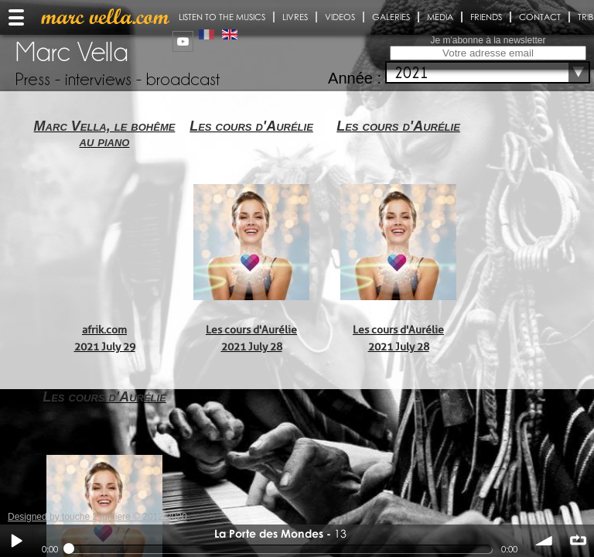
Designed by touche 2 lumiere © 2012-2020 (97, 516)
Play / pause (16, 541)
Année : (354, 78)
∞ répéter (578, 541)
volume (544, 541)
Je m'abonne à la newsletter (487, 40)
